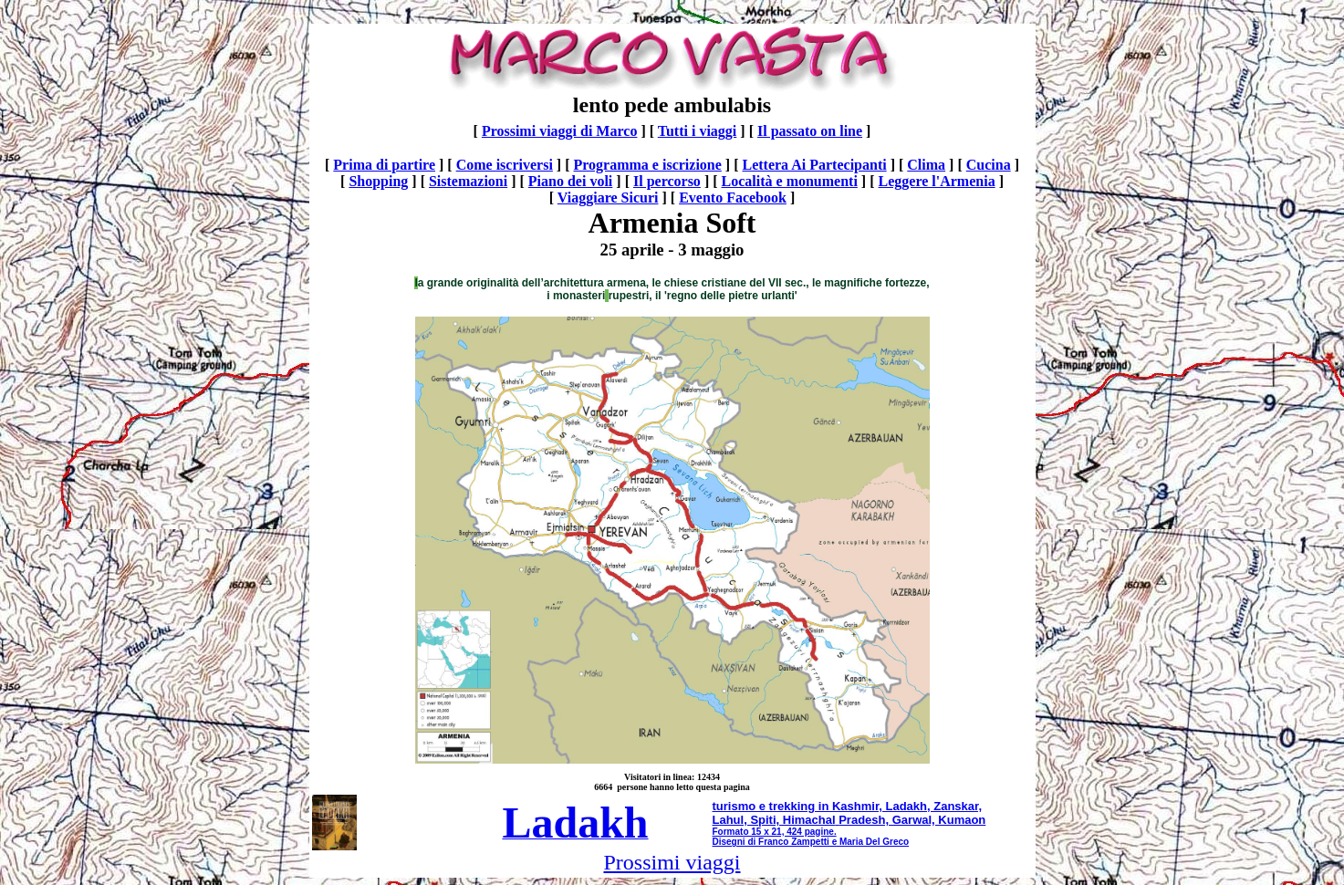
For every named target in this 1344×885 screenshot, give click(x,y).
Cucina (988, 164)
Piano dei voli (570, 181)
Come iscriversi (504, 164)
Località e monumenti (790, 181)
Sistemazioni (468, 181)
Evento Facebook (733, 197)
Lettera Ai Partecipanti (814, 164)
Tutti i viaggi (697, 131)
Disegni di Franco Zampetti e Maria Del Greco (811, 842)
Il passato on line (809, 131)
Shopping (378, 181)
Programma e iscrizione (648, 164)
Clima (926, 164)
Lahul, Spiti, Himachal (774, 820)
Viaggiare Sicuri (608, 197)
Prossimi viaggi (671, 862)
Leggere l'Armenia (937, 181)
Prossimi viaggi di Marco (560, 131)
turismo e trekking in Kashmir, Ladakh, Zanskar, (848, 806)
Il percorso (667, 181)
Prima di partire (384, 164)
